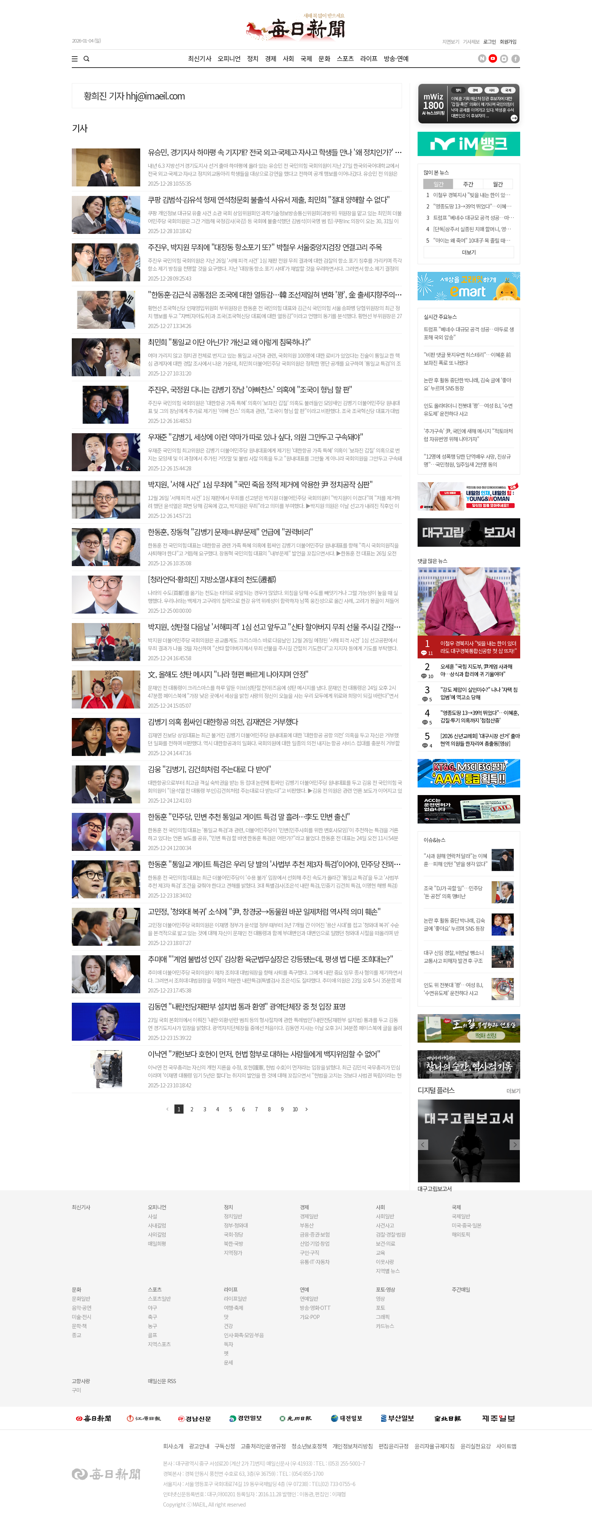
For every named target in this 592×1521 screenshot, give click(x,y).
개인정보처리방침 (352, 1446)
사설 (152, 1216)
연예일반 (309, 1298)
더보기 (513, 1091)
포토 (380, 1307)
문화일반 (81, 1298)
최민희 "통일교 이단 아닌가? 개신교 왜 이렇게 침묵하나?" (229, 341)
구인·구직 (309, 1252)
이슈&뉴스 (434, 840)
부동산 (306, 1225)
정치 (252, 58)
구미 (76, 1390)
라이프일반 (235, 1298)
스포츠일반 (159, 1298)
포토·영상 (385, 1289)
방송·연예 (396, 58)
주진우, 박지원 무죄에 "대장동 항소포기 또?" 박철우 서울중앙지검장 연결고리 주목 (264, 246)
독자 (228, 1344)
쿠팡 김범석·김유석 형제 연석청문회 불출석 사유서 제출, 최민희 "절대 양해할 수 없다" (269, 199)
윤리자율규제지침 (435, 1446)
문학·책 (79, 1326)
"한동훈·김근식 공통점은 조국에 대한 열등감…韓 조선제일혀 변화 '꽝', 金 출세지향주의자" (276, 294)
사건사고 (385, 1225)
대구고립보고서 (435, 1189)
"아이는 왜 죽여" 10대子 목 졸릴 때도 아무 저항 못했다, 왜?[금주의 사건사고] (511, 240)
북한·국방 (233, 1243)
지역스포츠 (159, 1344)
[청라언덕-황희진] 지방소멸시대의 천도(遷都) (212, 579)
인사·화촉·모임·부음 (243, 1335)
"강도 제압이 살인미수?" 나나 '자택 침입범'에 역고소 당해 (479, 693)
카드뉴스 (385, 1326)
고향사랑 (81, 1381)
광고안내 (199, 1446)
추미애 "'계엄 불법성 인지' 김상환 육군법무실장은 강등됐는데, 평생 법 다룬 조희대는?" (270, 958)
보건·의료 (385, 1243)
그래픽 (382, 1316)
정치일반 (233, 1216)
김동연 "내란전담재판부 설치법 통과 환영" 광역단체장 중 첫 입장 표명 (246, 1006)
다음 (306, 1109)
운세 (228, 1362)
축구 (152, 1316)
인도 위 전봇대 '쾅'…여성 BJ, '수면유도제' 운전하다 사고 (453, 989)
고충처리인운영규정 (263, 1446)
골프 (152, 1335)
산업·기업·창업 (314, 1243)
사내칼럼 (157, 1225)
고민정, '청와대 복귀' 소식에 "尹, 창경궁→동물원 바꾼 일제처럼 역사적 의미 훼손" (264, 911)
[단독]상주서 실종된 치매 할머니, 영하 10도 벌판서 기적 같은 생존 (500, 229)
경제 (270, 58)
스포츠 (345, 58)
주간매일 (461, 1289)
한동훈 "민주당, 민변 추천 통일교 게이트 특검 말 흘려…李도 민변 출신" (249, 816)
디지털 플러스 (436, 1090)
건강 (228, 1326)
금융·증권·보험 (314, 1234)
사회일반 (385, 1216)
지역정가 (233, 1252)
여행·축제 (233, 1307)
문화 (324, 58)
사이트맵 (506, 1446)
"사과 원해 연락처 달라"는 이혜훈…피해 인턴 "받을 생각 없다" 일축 (456, 864)
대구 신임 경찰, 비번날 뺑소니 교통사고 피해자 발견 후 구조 (454, 956)
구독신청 (225, 1446)
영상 (380, 1298)
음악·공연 (81, 1307)
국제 (306, 58)
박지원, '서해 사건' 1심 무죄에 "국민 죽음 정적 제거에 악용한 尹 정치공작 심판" (260, 484)
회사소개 (173, 1446)
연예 (304, 1289)
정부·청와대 (236, 1225)
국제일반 (461, 1216)
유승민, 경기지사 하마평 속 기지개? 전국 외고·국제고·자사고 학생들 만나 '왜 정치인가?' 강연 (277, 152)
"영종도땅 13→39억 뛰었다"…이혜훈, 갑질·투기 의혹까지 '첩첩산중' (503, 206)
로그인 (489, 41)
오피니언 (229, 58)
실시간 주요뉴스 (440, 317)
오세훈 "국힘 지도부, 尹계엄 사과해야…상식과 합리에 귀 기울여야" (476, 670)
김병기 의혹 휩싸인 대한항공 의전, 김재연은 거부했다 (223, 721)
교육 (380, 1252)
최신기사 (199, 58)
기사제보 (471, 41)
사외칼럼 (157, 1234)
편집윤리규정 (393, 1446)
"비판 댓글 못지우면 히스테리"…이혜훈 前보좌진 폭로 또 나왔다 (467, 358)
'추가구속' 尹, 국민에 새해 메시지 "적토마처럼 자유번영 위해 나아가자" (468, 435)
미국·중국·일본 (466, 1225)
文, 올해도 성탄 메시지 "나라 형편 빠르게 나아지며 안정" (228, 674)
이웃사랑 (385, 1261)
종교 (76, 1335)
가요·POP (310, 1316)
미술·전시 (81, 1316)
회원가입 (508, 41)
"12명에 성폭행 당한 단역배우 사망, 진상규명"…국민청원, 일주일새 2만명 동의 (467, 460)
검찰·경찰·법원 (390, 1234)
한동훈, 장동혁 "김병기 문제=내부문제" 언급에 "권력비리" (230, 531)
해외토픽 (461, 1234)
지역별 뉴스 (388, 1270)
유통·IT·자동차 (314, 1261)
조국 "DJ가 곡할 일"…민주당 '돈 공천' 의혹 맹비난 (453, 892)
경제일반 (309, 1216)
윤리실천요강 (476, 1446)
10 (295, 1109)
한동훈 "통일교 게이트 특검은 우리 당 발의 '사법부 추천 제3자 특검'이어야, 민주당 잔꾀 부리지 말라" (290, 863)
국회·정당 (233, 1234)
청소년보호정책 (309, 1446)
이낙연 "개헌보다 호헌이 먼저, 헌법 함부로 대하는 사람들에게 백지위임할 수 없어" (264, 1053)
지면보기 (450, 41)
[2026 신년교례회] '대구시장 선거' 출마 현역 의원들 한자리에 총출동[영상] (480, 739)
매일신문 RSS (162, 1381)
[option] (469, 1146)
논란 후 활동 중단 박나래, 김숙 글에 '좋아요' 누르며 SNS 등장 (454, 924)
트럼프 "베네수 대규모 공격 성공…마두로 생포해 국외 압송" (494, 217)
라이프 (368, 58)
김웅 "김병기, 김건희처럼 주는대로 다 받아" (209, 769)
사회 (288, 58)
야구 (152, 1307)
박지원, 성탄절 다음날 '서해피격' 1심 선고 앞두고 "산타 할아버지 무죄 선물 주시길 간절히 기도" (282, 626)
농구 (152, 1326)
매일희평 (157, 1243)
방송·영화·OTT (315, 1307)
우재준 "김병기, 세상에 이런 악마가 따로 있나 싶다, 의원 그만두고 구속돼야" (255, 436)
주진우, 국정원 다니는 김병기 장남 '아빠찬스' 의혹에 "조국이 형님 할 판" (250, 389)
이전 (167, 1109)
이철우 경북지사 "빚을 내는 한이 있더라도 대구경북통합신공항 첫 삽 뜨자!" (509, 195)
